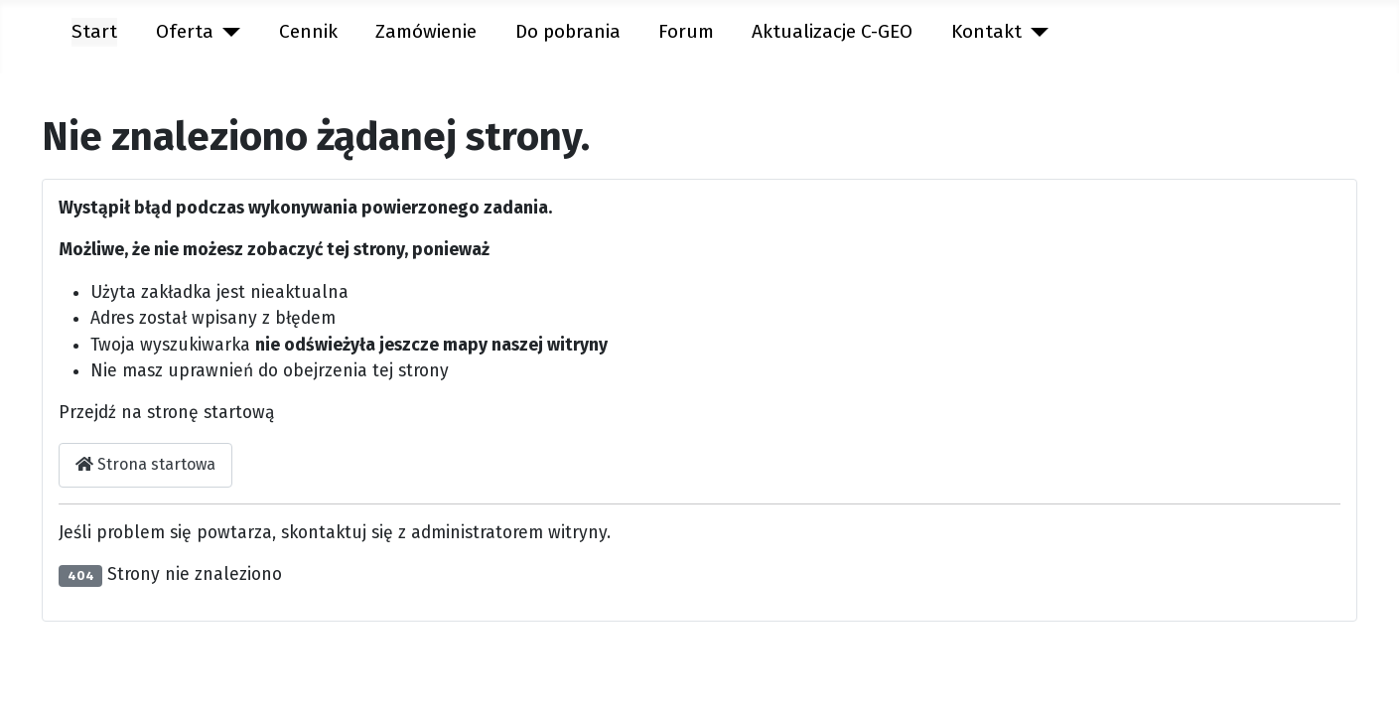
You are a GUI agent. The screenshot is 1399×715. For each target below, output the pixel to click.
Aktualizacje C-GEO (832, 31)
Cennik (308, 31)
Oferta (184, 31)
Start (94, 31)
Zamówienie (426, 31)
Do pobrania (568, 31)
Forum (686, 31)
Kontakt (986, 31)
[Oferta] (227, 32)
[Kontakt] (1035, 32)
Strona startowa (145, 464)
